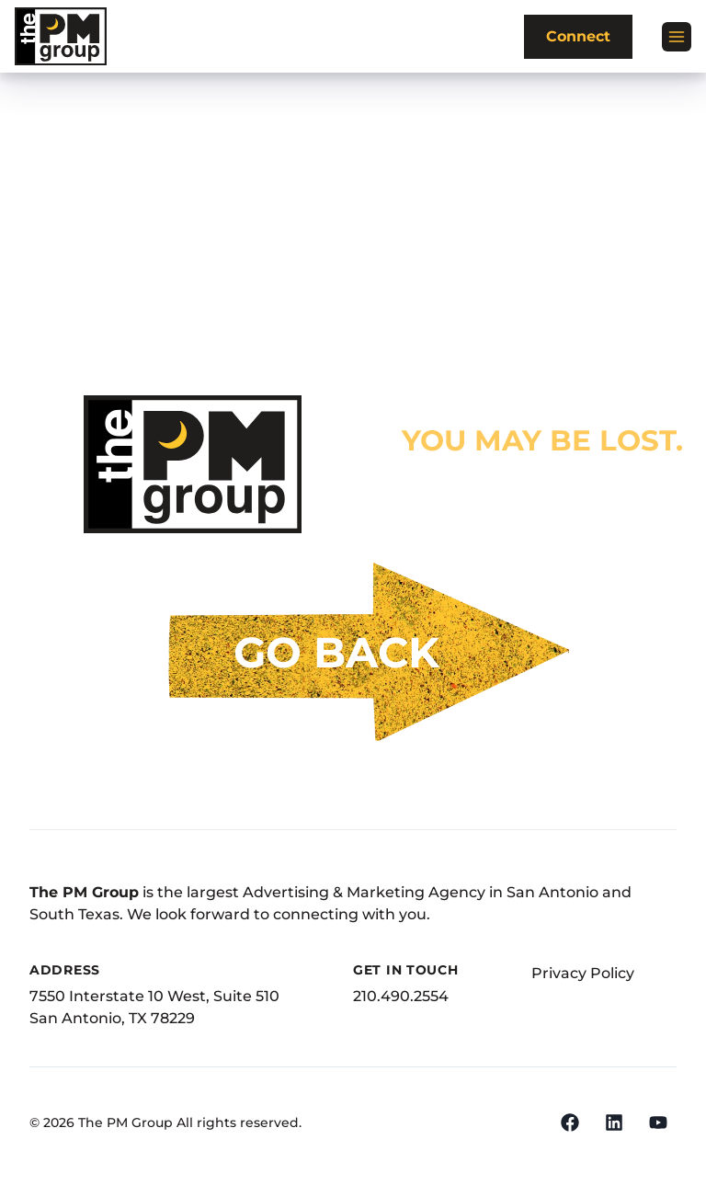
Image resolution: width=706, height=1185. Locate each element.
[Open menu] (676, 36)
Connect (578, 36)
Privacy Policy (582, 973)
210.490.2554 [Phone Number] (401, 996)
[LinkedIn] (614, 1122)
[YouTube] (658, 1122)
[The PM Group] (61, 36)
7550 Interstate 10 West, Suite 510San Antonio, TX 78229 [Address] (154, 1007)
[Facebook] (570, 1122)
